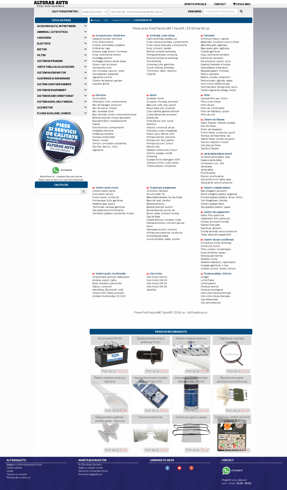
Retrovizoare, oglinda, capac (217, 80)
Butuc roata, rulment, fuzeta (163, 213)
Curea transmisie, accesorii (162, 114)
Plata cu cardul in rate (90, 467)
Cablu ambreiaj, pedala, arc (162, 38)
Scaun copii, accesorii (104, 64)
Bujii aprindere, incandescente (109, 120)
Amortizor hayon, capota (215, 38)
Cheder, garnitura (210, 51)
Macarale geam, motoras (215, 70)
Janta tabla (207, 169)
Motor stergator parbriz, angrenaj (219, 194)
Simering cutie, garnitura (160, 64)
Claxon (96, 124)
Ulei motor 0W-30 (157, 280)
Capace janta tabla (211, 160)
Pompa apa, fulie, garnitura (107, 200)
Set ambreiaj (154, 61)
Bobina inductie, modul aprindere (111, 117)
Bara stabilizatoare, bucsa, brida (164, 197)
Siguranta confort (102, 77)
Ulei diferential (209, 299)
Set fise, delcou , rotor (105, 146)
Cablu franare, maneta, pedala (218, 122)
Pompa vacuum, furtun (160, 143)
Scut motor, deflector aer (215, 83)
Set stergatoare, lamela (214, 200)
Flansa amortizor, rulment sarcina (165, 223)
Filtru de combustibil (212, 108)
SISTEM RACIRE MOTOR (52, 72)
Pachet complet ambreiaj (161, 51)
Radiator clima (209, 259)
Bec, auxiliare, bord (103, 111)
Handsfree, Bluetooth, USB (107, 289)
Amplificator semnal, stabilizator (111, 277)
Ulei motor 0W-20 (157, 277)
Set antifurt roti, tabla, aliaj (216, 179)
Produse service (210, 286)
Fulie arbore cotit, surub (160, 120)
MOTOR (42, 49)
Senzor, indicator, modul (215, 142)
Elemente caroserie (212, 58)
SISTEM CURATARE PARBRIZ (54, 84)
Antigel (205, 277)
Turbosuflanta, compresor (161, 166)
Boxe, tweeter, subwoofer (107, 283)
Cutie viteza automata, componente (167, 42)
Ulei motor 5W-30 (157, 286)
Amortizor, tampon (157, 190)
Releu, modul (100, 140)
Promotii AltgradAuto (90, 474)
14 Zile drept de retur (90, 464)
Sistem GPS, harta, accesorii (108, 293)
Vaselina (151, 289)
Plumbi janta (208, 172)
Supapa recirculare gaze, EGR (163, 159)
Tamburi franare (210, 148)
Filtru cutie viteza (210, 101)
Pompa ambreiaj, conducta (162, 54)
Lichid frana (207, 280)
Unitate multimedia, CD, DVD (108, 296)
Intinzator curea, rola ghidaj (162, 130)
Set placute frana (211, 145)
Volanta (151, 74)
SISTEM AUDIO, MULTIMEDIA (55, 101)
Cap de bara (153, 216)
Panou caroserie (210, 74)
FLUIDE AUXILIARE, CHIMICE (54, 113)
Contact (220, 4)
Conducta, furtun (210, 246)
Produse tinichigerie (212, 289)
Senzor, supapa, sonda (159, 153)
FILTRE (42, 55)
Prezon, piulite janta (212, 176)
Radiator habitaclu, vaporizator (218, 262)
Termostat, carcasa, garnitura (108, 207)
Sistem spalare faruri (212, 203)
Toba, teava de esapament (216, 234)
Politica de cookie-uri (19, 477)
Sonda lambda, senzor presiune (219, 231)
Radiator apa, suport (103, 203)
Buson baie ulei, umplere (161, 108)
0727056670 (237, 470)
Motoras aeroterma (212, 255)
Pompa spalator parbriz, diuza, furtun (222, 197)
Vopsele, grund (100, 83)
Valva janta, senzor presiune (216, 182)
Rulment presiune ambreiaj (162, 58)
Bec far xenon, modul (104, 108)
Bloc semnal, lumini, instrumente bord (114, 114)
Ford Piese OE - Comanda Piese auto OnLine (61, 176)
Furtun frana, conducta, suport (218, 132)
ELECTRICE (44, 43)
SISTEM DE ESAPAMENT (52, 90)
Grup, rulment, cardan (159, 48)
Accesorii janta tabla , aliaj (215, 157)
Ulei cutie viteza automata (216, 293)
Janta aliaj (206, 166)
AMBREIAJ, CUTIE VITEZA (53, 31)
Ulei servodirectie (211, 302)
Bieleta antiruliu (156, 203)
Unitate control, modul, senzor (218, 268)
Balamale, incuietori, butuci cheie (220, 42)
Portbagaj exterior (102, 58)
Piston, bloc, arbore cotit (160, 133)
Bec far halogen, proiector (106, 105)
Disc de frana (208, 126)
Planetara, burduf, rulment (162, 229)
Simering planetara (157, 235)
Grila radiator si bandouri (214, 67)
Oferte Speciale (195, 4)
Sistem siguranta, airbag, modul (218, 90)
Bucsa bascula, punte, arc (161, 210)
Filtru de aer (207, 105)
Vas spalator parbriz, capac (216, 207)
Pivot (149, 226)
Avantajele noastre (92, 460)
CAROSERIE (44, 37)
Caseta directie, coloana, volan (164, 219)
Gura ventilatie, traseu (213, 252)
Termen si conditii (17, 474)
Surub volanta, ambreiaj (160, 67)
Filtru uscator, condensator (216, 249)
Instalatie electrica (102, 130)
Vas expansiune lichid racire (108, 210)
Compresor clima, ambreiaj (216, 242)
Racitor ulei (153, 146)
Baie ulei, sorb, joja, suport (161, 105)
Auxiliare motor (155, 98)
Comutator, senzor (102, 194)
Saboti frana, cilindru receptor (218, 139)
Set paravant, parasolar (105, 74)
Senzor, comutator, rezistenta (109, 143)
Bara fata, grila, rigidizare (214, 45)
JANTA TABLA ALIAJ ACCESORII (56, 66)
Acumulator (99, 98)
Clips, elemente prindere (215, 54)
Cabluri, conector (102, 286)
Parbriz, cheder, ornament (215, 77)
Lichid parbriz (208, 283)
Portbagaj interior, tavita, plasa (109, 61)
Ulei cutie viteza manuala (215, 296)
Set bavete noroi (102, 67)
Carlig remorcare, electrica (107, 38)
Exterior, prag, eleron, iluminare (109, 51)
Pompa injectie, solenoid (161, 137)
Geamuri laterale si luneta (215, 64)
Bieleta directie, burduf (160, 207)
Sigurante (97, 150)
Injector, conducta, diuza (160, 127)
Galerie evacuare (210, 224)
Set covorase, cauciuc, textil (108, 70)
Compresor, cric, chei (212, 163)
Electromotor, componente (108, 127)
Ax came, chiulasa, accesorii (162, 101)
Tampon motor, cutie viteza (162, 162)
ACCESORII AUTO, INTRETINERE (57, 26)
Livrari (10, 471)
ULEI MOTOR (45, 107)
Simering (152, 156)
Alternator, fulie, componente (109, 101)
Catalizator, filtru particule (215, 218)
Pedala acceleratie (103, 133)
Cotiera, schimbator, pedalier (108, 45)
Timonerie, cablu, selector (162, 70)
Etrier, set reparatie (211, 129)
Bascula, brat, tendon (159, 200)
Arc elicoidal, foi (156, 194)
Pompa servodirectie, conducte (164, 232)
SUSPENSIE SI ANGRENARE (54, 78)
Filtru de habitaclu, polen (215, 111)
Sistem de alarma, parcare (107, 80)
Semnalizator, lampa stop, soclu (219, 87)
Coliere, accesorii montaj (215, 221)
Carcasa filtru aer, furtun (214, 98)
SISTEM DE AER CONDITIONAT (56, 95)
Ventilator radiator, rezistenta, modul (113, 213)
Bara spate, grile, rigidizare (215, 48)
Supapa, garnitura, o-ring (214, 265)
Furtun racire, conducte (105, 197)
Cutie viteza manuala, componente (167, 45)
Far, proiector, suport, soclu (216, 61)
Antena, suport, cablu (104, 280)
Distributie (152, 117)
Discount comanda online (93, 471)
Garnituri (151, 124)
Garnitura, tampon (211, 228)
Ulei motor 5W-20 (157, 283)
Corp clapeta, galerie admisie (163, 111)
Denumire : (195, 11)
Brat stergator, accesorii (214, 190)
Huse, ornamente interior (106, 54)
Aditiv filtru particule (212, 215)
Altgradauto (16, 460)
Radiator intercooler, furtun (162, 150)
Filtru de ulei (208, 114)
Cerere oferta (14, 467)
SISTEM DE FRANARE (50, 60)
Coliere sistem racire (103, 190)
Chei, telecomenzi (102, 42)
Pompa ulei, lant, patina (160, 140)
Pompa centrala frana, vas (215, 135)
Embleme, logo (101, 48)
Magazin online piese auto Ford (24, 464)
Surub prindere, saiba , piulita (163, 239)
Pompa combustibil (103, 137)
